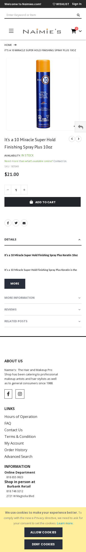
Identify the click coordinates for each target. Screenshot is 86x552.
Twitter (16, 222)
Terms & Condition (20, 436)
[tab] (43, 240)
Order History (15, 449)
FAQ (7, 423)
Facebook (8, 222)
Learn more (65, 523)
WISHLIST (61, 4)
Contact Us (59, 161)
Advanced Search (18, 456)
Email (24, 222)
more (14, 283)
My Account (14, 443)
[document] (43, 529)
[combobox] (43, 15)
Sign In (77, 4)
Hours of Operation (20, 416)
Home (8, 45)
